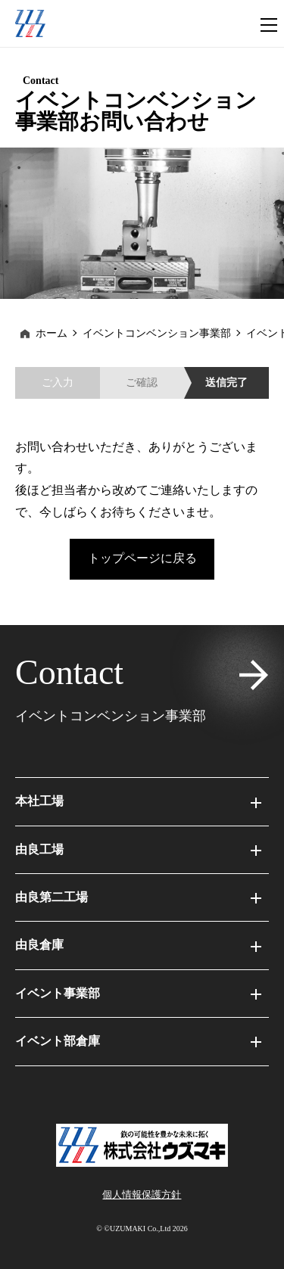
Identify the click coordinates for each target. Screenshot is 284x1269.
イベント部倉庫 (138, 1040)
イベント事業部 (138, 993)
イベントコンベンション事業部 (157, 333)
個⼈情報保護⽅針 (141, 1194)
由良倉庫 (138, 944)
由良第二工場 (138, 897)
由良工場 (138, 849)
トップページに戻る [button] (142, 558)
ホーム (51, 333)
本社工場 (138, 801)
